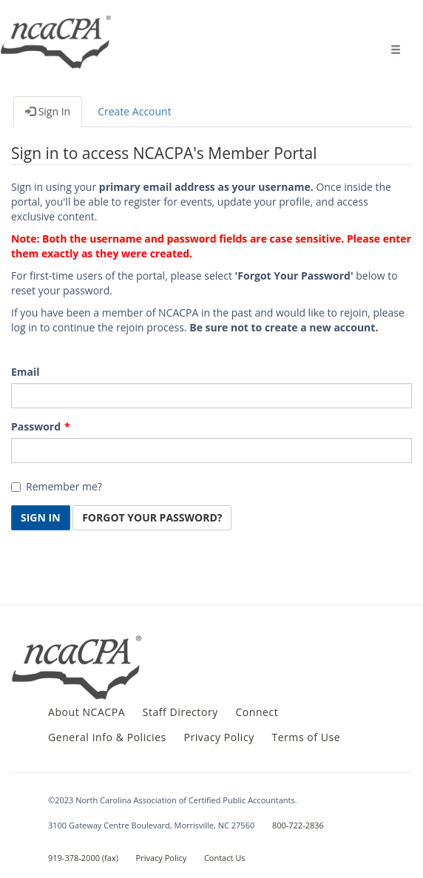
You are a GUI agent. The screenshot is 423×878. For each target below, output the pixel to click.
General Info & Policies (107, 737)
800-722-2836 (298, 825)
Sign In (47, 111)
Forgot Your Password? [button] (152, 517)
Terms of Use (305, 737)
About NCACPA (86, 712)
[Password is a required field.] (211, 450)
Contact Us (225, 857)
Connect (256, 712)
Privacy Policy (218, 737)
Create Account (135, 111)
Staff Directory (180, 712)
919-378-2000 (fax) (83, 857)
